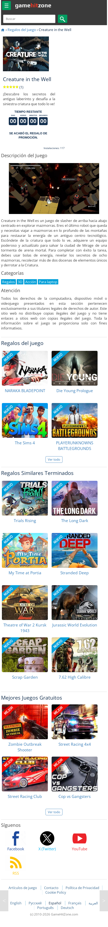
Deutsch (67, 907)
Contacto (51, 888)
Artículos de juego (23, 888)
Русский (35, 903)
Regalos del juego (22, 29)
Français (75, 903)
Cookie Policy (55, 892)
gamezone (33, 5)
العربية (93, 903)
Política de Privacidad (82, 888)
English (16, 903)
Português (46, 907)
